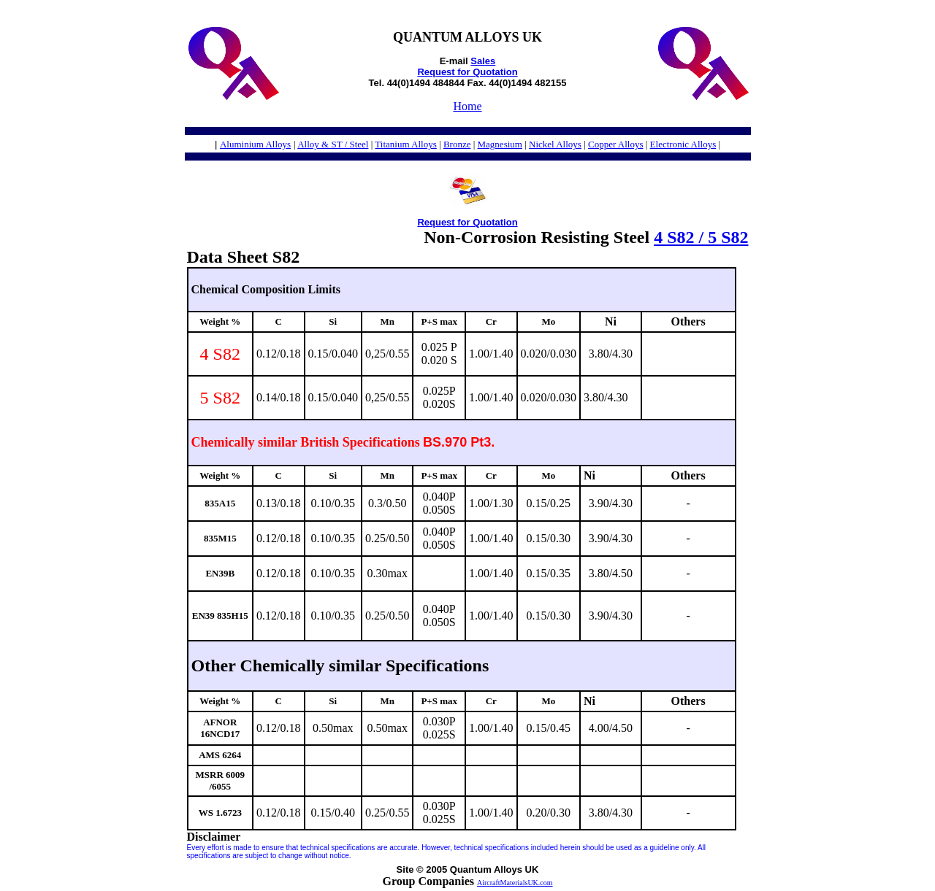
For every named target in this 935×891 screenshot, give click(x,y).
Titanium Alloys (405, 144)
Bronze (457, 144)
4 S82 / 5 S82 (701, 237)
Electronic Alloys (683, 144)
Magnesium (500, 144)
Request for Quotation (467, 71)
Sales (482, 60)
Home (467, 106)
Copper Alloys (615, 144)
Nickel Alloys (555, 144)
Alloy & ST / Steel (332, 144)
